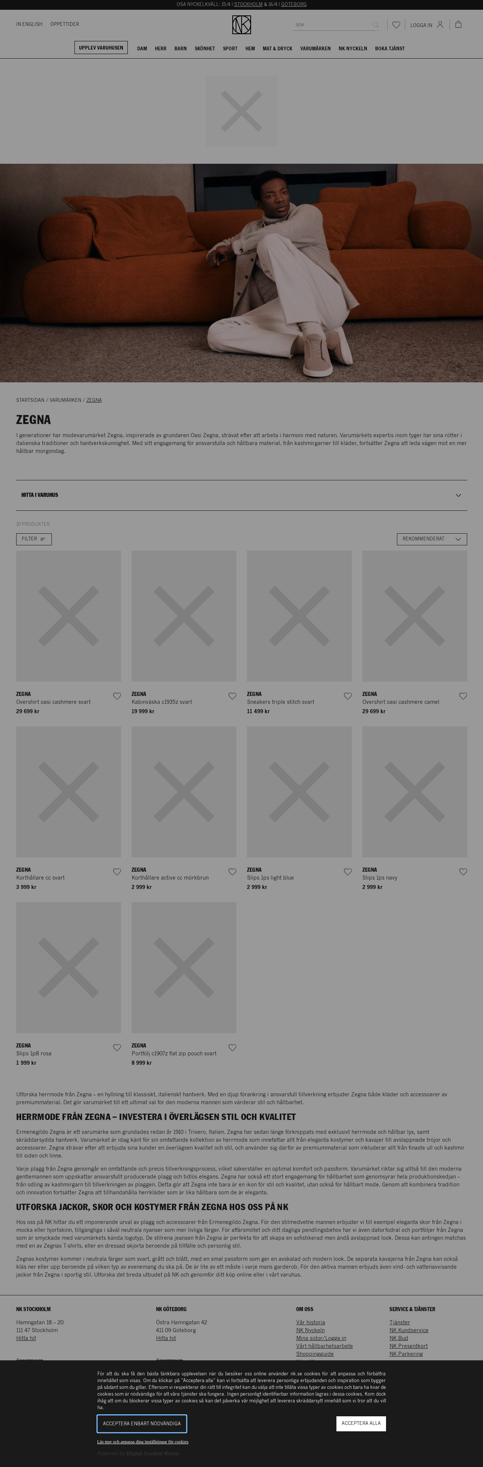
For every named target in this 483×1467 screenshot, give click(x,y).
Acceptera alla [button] (361, 1424)
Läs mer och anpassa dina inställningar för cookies (143, 1441)
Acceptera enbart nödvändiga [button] (142, 1424)
